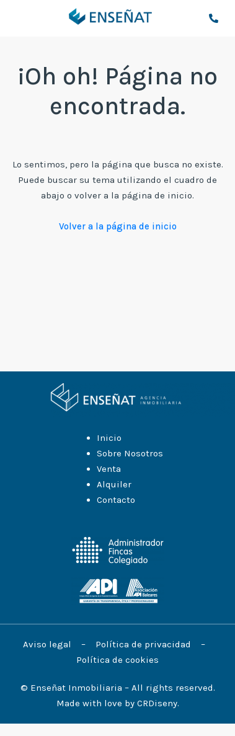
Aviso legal (48, 644)
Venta (109, 468)
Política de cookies (117, 659)
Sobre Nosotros (130, 453)
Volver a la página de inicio (118, 226)
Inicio (109, 437)
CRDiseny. (158, 703)
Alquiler (114, 484)
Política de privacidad (144, 644)
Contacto (116, 499)
